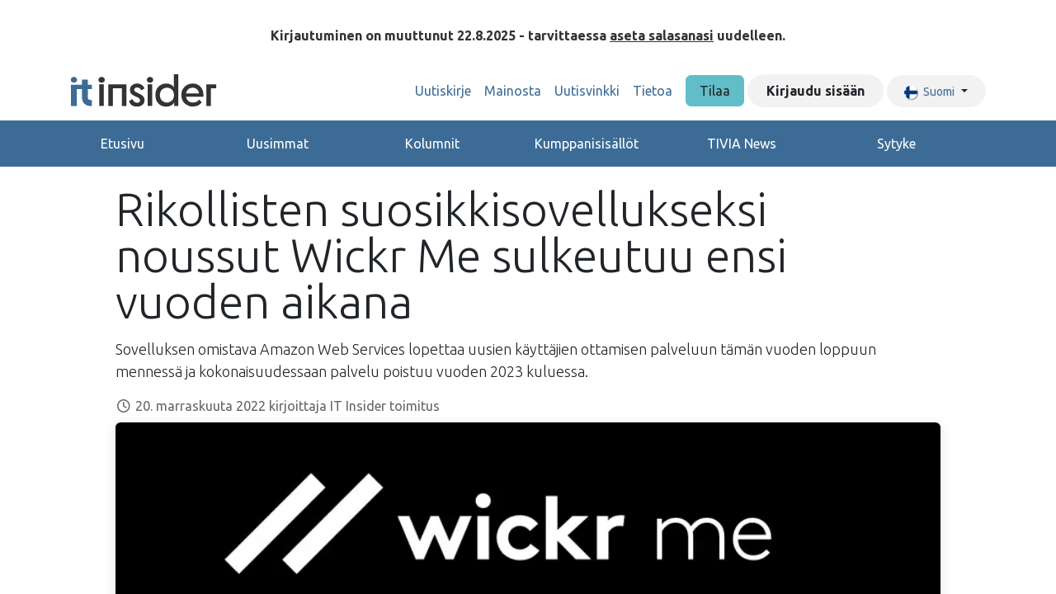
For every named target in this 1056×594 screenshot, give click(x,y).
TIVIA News (741, 143)
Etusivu (122, 143)
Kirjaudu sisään (815, 90)
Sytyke (896, 143)
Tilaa (715, 90)
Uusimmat (278, 143)
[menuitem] (443, 90)
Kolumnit (432, 143)
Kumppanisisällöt (587, 143)
